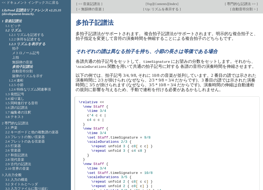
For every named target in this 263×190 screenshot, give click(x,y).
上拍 (15, 57)
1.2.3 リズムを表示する (27, 44)
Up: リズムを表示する (162, 9)
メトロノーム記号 (26, 53)
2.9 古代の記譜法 (18, 164)
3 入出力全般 (12, 175)
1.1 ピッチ (13, 26)
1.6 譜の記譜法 (16, 108)
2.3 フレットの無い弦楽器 (25, 137)
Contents (160, 4)
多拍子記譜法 (22, 67)
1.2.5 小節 (16, 85)
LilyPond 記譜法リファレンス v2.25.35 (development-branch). (31, 12)
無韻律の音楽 (22, 62)
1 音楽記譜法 (12, 21)
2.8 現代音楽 (14, 160)
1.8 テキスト (14, 117)
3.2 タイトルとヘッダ (21, 184)
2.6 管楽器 (13, 150)
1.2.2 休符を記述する (25, 39)
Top (149, 4)
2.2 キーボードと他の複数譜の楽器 (32, 132)
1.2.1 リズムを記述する (26, 35)
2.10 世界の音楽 (17, 168)
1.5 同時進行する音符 (21, 103)
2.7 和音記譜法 (16, 155)
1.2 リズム (13, 30)
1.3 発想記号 (14, 94)
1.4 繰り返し (14, 99)
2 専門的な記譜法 (15, 123)
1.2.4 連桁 (16, 80)
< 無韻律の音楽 (90, 9)
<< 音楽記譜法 (89, 4)
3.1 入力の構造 (16, 180)
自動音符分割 (22, 71)
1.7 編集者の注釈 (18, 112)
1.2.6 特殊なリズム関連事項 (30, 89)
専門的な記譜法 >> (241, 4)
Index (173, 4)
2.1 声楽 (11, 128)
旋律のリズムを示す (27, 76)
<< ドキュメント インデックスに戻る (30, 2)
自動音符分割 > (243, 9)
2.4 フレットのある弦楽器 (25, 141)
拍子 (15, 48)
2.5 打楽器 (13, 146)
